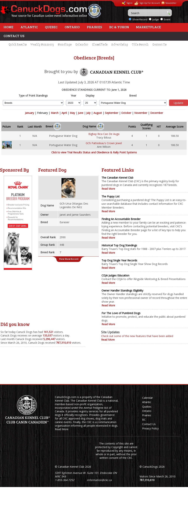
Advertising (119, 44)
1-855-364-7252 (64, 480)
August (97, 113)
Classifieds (99, 44)
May (72, 113)
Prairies (94, 27)
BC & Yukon (119, 27)
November (140, 113)
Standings (64, 44)
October (126, 113)
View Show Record (68, 258)
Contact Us (14, 35)
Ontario (72, 27)
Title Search (140, 44)
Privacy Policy (150, 428)
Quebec (51, 27)
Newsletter (169, 2)
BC (144, 419)
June (80, 113)
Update (178, 103)
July (88, 113)
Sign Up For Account (147, 3)
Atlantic (29, 27)
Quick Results (17, 44)
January (29, 113)
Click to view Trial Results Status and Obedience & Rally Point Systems (94, 152)
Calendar (81, 44)
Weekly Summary (42, 44)
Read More (108, 188)
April (64, 113)
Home (8, 27)
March (54, 113)
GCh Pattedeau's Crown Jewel (104, 143)
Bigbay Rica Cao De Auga (103, 134)
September (111, 113)
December (156, 113)
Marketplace (148, 27)
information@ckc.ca (99, 480)
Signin (127, 3)
